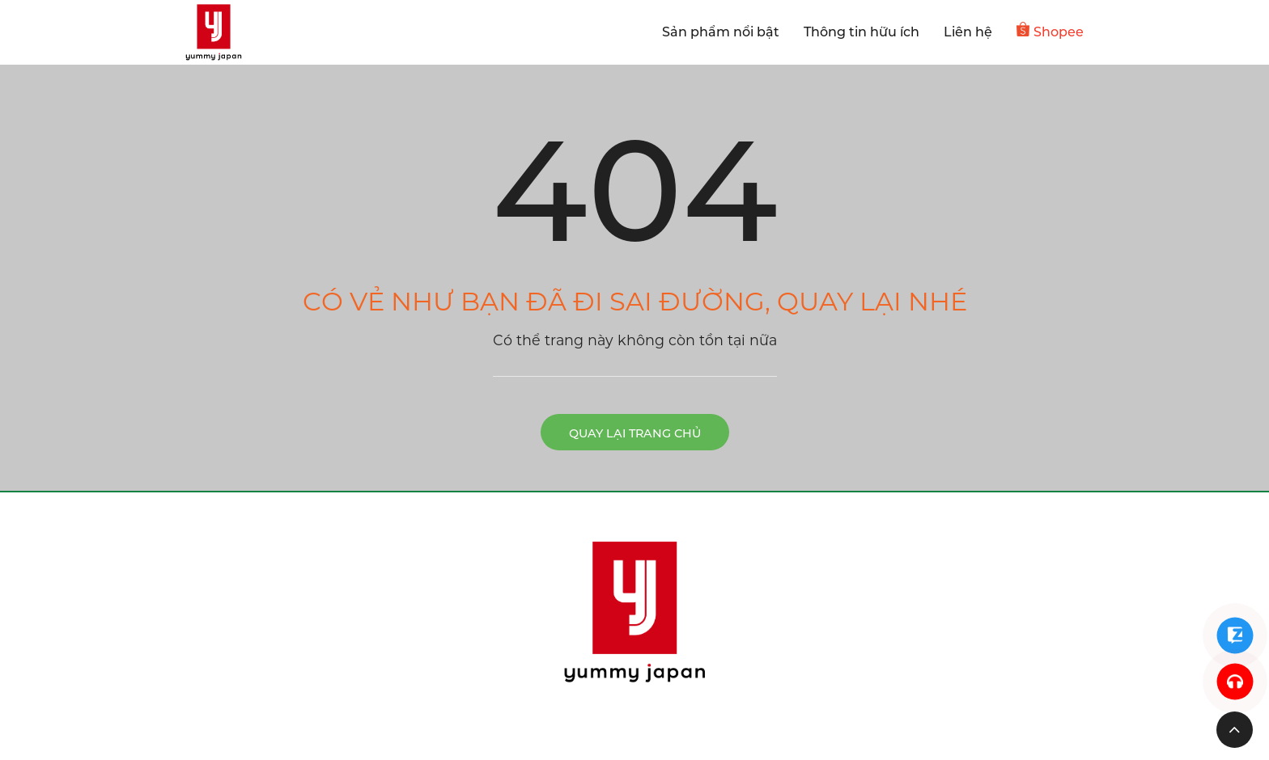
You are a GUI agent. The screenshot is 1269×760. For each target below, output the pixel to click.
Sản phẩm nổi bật (720, 32)
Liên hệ (968, 32)
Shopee (1050, 31)
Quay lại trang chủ (635, 433)
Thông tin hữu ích (861, 32)
